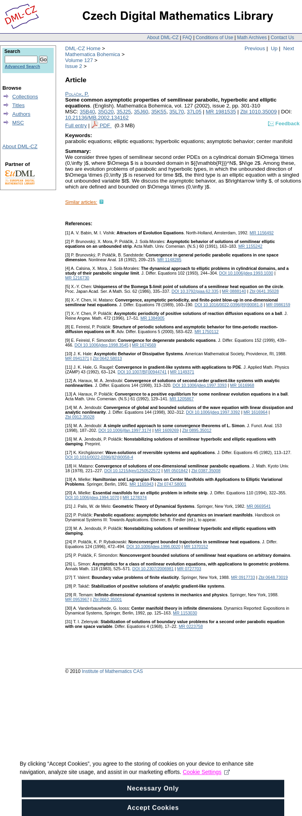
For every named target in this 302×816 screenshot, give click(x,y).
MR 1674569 (144, 345)
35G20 (106, 112)
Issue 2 (73, 66)
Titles (18, 105)
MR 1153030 (185, 613)
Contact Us (282, 37)
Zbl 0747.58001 (171, 484)
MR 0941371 (77, 358)
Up (274, 48)
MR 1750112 (207, 331)
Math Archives (251, 37)
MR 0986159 (278, 304)
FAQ (187, 37)
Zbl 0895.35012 (196, 430)
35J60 (141, 112)
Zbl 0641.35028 (264, 291)
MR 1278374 (135, 497)
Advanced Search (22, 66)
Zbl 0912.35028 (79, 417)
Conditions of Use (214, 37)
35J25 (123, 112)
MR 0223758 (191, 626)
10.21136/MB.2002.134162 (97, 118)
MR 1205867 (182, 398)
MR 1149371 (182, 371)
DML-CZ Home (83, 48)
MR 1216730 (77, 277)
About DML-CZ (162, 37)
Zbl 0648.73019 (273, 577)
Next (288, 48)
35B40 (87, 112)
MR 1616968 (242, 385)
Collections (25, 97)
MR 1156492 (261, 232)
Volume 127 (79, 60)
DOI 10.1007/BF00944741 (142, 371)
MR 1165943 (141, 484)
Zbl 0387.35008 (206, 470)
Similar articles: (81, 202)
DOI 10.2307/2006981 (153, 568)
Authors (21, 114)
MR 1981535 (221, 112)
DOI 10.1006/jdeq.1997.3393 (200, 385)
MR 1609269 (167, 430)
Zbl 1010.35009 (258, 112)
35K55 (159, 112)
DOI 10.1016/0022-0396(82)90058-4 (99, 457)
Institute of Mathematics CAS (112, 671)
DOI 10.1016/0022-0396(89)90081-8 (229, 304)
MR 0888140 (234, 291)
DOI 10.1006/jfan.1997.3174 (124, 430)
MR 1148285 (169, 259)
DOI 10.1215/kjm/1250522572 (132, 470)
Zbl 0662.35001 (107, 599)
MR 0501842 (176, 470)
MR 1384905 (153, 318)
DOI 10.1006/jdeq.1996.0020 (153, 546)
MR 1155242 (250, 246)
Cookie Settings (206, 777)
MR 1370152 (196, 546)
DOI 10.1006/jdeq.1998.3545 (102, 345)
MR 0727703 (189, 568)
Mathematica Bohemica (92, 54)
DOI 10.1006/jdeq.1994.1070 (92, 497)
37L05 (194, 112)
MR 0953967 (77, 599)
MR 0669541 (259, 506)
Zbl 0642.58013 (107, 358)
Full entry (76, 125)
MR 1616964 (256, 412)
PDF (105, 125)
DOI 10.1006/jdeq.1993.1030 (246, 273)
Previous (255, 48)
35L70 (176, 112)
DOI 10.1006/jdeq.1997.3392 (213, 412)
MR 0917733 (243, 577)
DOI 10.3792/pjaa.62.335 (195, 291)
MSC (18, 123)
